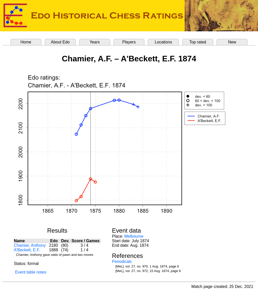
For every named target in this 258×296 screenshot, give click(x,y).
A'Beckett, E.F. (27, 250)
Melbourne (134, 236)
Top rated (197, 42)
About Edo (60, 42)
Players (129, 42)
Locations (163, 42)
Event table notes (30, 272)
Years (94, 42)
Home (25, 42)
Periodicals (122, 261)
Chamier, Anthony (30, 245)
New (232, 42)
